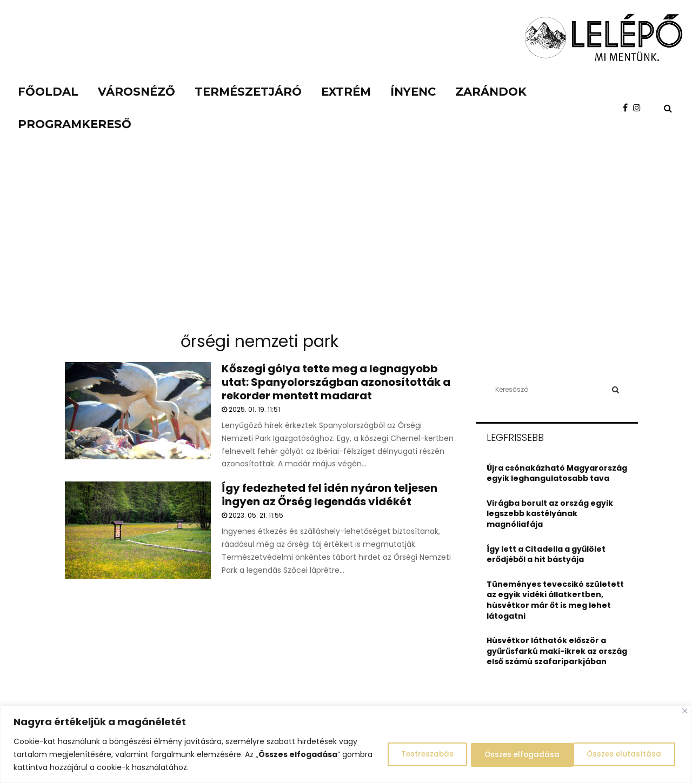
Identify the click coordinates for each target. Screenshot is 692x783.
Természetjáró (248, 91)
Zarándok (491, 91)
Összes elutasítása (512, 754)
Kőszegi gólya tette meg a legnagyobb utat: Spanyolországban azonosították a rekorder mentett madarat (336, 382)
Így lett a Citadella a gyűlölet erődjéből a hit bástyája (546, 554)
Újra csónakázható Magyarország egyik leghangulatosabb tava (557, 473)
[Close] (684, 710)
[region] (346, 744)
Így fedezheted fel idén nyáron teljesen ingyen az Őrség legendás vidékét (329, 494)
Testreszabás (411, 754)
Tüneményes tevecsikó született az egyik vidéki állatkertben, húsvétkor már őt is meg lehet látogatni (555, 600)
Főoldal (48, 91)
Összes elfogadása (624, 754)
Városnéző (136, 91)
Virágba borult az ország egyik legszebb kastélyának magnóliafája (550, 514)
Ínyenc (413, 91)
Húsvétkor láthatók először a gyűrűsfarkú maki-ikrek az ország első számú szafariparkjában (557, 651)
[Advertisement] (346, 243)
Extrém (346, 91)
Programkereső (74, 124)
